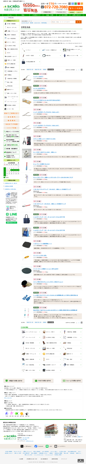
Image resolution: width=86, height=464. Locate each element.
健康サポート (78, 457)
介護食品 (51, 457)
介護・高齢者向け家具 (72, 455)
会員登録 (72, 12)
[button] (77, 70)
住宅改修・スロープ (8, 457)
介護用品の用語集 (9, 186)
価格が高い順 (38, 69)
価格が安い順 (30, 69)
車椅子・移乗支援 (36, 455)
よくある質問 (63, 15)
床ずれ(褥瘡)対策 (26, 457)
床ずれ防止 (44, 22)
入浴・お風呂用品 (45, 455)
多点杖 (31, 22)
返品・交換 (49, 15)
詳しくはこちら (8, 398)
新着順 (44, 69)
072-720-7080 (26, 442)
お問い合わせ (76, 15)
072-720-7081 (23, 443)
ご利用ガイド (36, 15)
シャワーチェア (25, 22)
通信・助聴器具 (34, 457)
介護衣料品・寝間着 (58, 457)
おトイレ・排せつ (54, 455)
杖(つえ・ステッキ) (17, 455)
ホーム (9, 15)
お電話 (78, 441)
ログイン (79, 12)
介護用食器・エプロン (43, 457)
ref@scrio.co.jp (29, 445)
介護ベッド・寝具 (17, 457)
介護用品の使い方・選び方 (11, 183)
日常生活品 (72, 457)
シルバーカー (37, 22)
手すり (79, 455)
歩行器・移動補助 (8, 455)
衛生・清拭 (66, 457)
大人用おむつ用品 (62, 455)
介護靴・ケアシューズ (27, 455)
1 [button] (78, 69)
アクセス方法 (48, 441)
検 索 (78, 22)
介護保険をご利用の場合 (10, 189)
